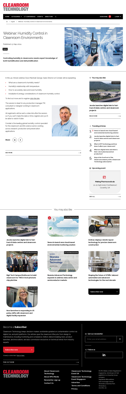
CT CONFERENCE (29, 16)
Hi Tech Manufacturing (71, 217)
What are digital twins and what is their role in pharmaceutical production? (105, 152)
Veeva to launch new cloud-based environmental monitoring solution (106, 132)
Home (7, 16)
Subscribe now (96, 292)
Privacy (74, 389)
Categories (15, 16)
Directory (49, 16)
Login (117, 16)
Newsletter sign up (52, 380)
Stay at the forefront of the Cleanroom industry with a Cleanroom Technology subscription (107, 159)
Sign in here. (21, 355)
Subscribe (105, 17)
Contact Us (49, 383)
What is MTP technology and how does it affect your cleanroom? (105, 145)
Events (40, 16)
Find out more (8, 362)
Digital (5, 49)
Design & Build (32, 287)
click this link (35, 98)
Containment (116, 82)
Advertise (75, 383)
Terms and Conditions (80, 386)
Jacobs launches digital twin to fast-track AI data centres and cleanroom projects (107, 138)
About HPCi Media (51, 377)
